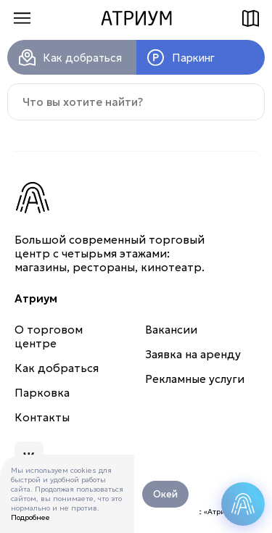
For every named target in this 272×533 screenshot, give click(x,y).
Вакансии (171, 329)
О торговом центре (49, 336)
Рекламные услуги (194, 379)
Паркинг (193, 58)
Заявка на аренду (193, 354)
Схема (250, 18)
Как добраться (82, 58)
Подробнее (30, 517)
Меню (21, 18)
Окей (165, 494)
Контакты (42, 417)
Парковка (42, 393)
